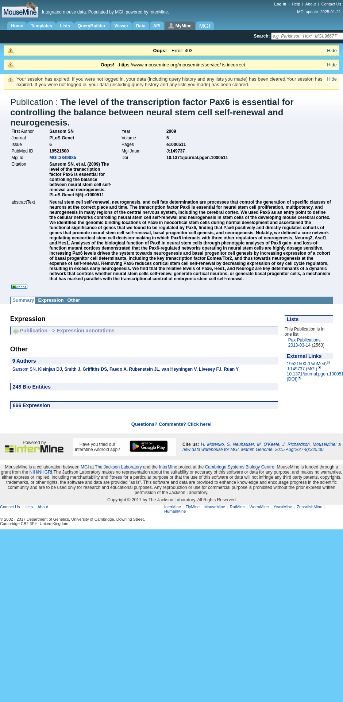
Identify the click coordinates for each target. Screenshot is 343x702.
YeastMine (282, 507)
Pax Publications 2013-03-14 (304, 343)
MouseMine (214, 507)
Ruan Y (231, 369)
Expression (50, 300)
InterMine (168, 467)
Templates (41, 25)
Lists (65, 25)
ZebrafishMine (309, 507)
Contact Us (331, 4)
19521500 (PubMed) (307, 363)
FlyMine (193, 507)
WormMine (259, 507)
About (310, 4)
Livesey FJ (210, 369)
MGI (85, 467)
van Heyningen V (179, 369)
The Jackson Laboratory (118, 467)
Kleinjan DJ (50, 369)
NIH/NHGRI (40, 472)
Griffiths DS (95, 369)
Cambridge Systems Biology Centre (239, 467)
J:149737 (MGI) (302, 368)
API (157, 25)
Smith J (72, 369)
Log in (281, 4)
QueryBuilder (92, 25)
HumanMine (175, 511)
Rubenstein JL (144, 369)
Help (296, 4)
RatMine (237, 507)
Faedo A (118, 369)
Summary (23, 300)
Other (74, 300)
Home (17, 25)
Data (141, 25)
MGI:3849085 (62, 157)
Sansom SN (24, 369)
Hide (332, 50)
